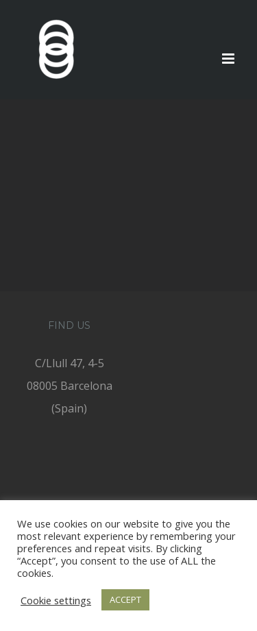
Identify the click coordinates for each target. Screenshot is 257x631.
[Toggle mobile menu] (229, 58)
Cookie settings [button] (56, 600)
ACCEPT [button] (125, 599)
